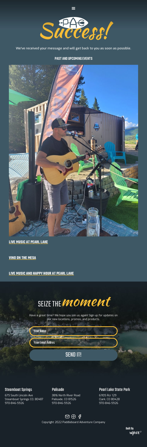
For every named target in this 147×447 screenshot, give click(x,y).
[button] (73, 8)
